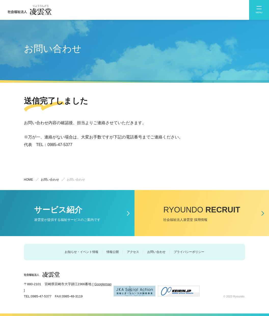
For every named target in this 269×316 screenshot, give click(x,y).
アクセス (133, 252)
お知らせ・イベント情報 (81, 252)
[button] (259, 10)
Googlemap (102, 284)
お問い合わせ (156, 252)
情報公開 (112, 252)
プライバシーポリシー (189, 252)
